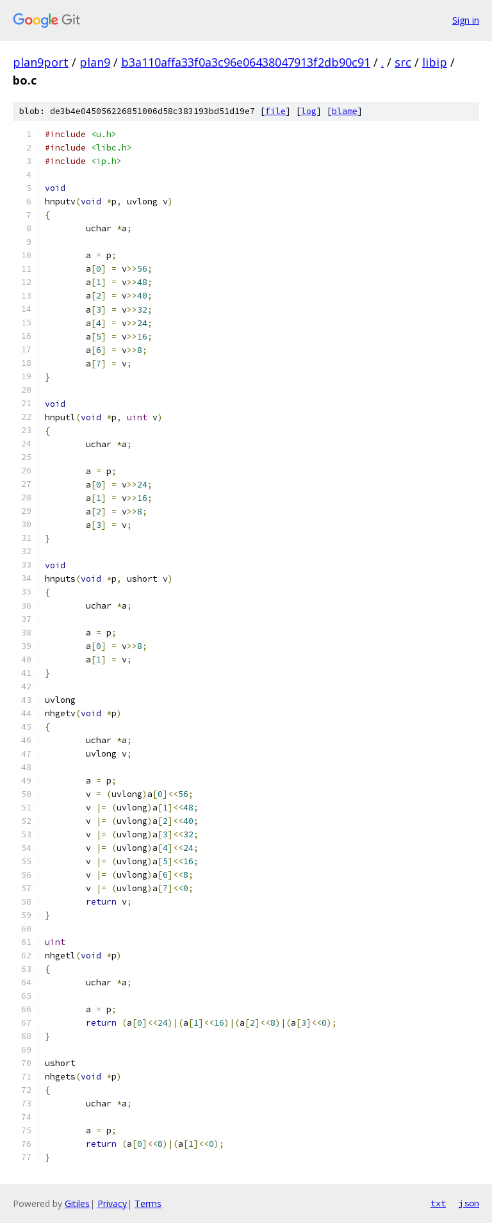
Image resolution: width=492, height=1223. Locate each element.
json (469, 1203)
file (275, 111)
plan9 (94, 62)
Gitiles (77, 1203)
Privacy (112, 1203)
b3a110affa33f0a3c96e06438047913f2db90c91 (245, 62)
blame (344, 111)
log (308, 111)
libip (434, 62)
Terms (148, 1203)
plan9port (41, 62)
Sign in (465, 20)
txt (438, 1203)
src (403, 62)
